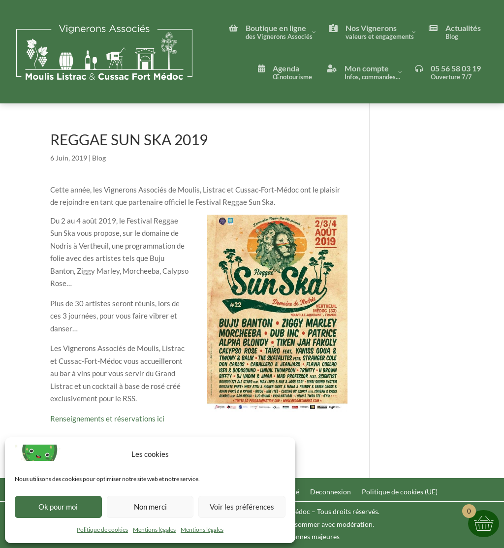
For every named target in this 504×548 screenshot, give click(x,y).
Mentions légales (154, 529)
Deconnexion (330, 492)
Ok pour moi (58, 506)
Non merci (150, 506)
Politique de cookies (102, 529)
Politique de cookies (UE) (400, 492)
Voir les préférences (242, 506)
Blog (99, 158)
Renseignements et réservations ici (107, 418)
